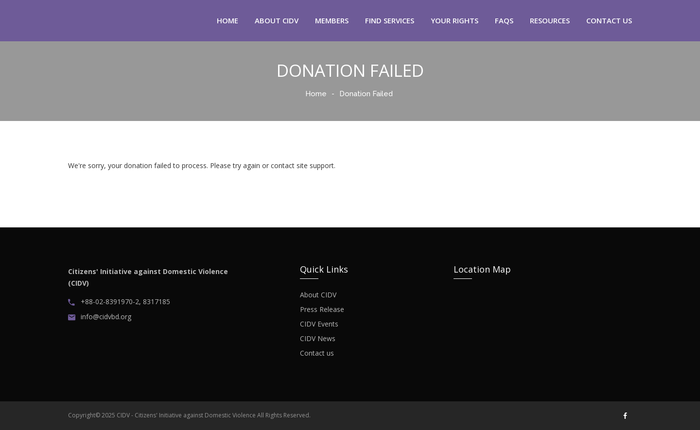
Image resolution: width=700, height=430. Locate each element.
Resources (550, 20)
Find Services (389, 20)
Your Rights (454, 20)
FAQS (504, 20)
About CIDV (318, 295)
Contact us (317, 353)
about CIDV (276, 20)
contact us (609, 20)
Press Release (322, 309)
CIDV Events (319, 324)
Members (332, 20)
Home (316, 93)
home (227, 20)
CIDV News (317, 339)
